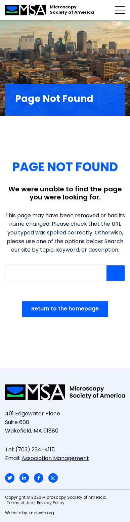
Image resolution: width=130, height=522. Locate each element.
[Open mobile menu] (120, 10)
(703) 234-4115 (35, 450)
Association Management (55, 458)
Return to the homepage (65, 309)
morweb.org (41, 513)
